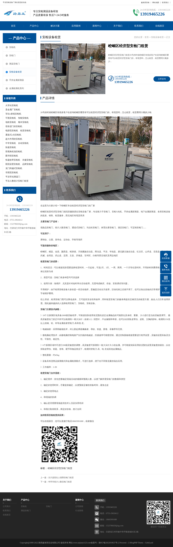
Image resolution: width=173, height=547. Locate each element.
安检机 (12, 47)
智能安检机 (23, 118)
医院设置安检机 (12, 164)
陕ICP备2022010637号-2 (109, 543)
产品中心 (34, 26)
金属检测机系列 (16, 89)
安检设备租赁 (15, 72)
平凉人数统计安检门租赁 (16, 181)
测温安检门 (14, 64)
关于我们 (117, 26)
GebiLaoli (149, 543)
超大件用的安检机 (13, 139)
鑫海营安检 (145, 2)
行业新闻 (79, 511)
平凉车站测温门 (12, 177)
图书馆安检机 (11, 156)
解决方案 (55, 26)
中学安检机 (10, 143)
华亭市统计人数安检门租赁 (60, 482)
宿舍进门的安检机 (13, 126)
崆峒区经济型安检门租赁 (60, 468)
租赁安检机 (25, 131)
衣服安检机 (27, 160)
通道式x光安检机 (13, 135)
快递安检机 (10, 147)
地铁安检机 (10, 122)
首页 (13, 26)
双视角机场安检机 (13, 152)
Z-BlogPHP (133, 543)
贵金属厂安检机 (12, 110)
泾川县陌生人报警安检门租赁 (61, 478)
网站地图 (155, 2)
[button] (73, 91)
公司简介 (7, 506)
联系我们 (165, 2)
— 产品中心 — (19, 38)
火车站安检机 (11, 105)
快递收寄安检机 (12, 160)
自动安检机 (23, 143)
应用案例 (76, 26)
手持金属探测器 (16, 80)
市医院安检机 (11, 173)
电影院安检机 (11, 131)
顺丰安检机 (23, 122)
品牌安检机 (27, 164)
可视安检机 (10, 118)
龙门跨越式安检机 (13, 168)
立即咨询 (162, 79)
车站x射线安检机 (13, 114)
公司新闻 (79, 506)
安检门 (12, 56)
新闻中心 (96, 26)
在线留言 (159, 26)
